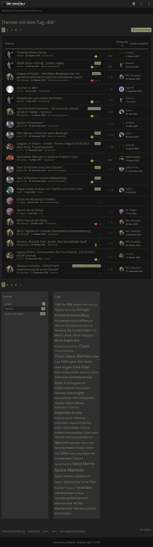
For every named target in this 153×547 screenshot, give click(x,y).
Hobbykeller (86, 398)
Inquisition (62, 423)
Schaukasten (47, 55)
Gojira (129, 110)
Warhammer (79, 498)
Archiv (40, 192)
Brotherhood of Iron (66, 346)
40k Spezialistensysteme (58, 80)
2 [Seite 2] (7, 29)
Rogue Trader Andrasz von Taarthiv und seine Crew (49, 189)
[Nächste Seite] (21, 30)
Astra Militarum (82, 321)
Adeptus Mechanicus (85, 304)
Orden (90, 448)
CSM (64, 361)
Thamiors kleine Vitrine (32, 52)
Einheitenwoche (81, 377)
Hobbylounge (44, 91)
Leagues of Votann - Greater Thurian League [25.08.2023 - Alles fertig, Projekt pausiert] (54, 145)
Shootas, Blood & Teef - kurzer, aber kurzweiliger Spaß (52, 241)
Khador (75, 428)
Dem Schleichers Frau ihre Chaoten (39, 167)
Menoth (60, 437)
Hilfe (75, 398)
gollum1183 (22, 126)
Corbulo (130, 52)
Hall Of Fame (49, 150)
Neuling (60, 448)
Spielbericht (82, 476)
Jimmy (86, 423)
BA (63, 325)
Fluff (67, 383)
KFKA (66, 428)
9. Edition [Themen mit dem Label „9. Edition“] (96, 266)
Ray (79, 453)
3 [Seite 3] (11, 29)
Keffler (58, 428)
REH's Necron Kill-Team (32, 220)
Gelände (60, 393)
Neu (91, 443)
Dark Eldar (81, 367)
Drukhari (93, 372)
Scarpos (20, 91)
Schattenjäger (63, 458)
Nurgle (80, 448)
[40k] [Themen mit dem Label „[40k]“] (98, 63)
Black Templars (84, 335)
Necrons (61, 442)
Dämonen (62, 377)
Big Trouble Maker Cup (82, 330)
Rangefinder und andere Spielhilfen (39, 98)
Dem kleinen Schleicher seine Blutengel (42, 133)
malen (94, 432)
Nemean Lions (78, 443)
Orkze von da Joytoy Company (36, 199)
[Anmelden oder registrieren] (141, 4)
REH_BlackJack (23, 80)
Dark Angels (63, 367)
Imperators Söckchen (67, 407)
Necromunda (73, 437)
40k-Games (52, 244)
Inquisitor (75, 423)
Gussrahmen (63, 398)
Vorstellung (62, 498)
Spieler (59, 482)
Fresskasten (82, 388)
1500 (58, 304)
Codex (95, 356)
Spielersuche (71, 482)
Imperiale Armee (68, 412)
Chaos (84, 345)
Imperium (54, 272)
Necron (88, 437)
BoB (76, 340)
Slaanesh (78, 458)
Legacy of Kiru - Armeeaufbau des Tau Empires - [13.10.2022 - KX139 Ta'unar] (56, 253)
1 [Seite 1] (3, 29)
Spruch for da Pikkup (30, 210)
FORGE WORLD (64, 388)
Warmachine (87, 508)
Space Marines (69, 470)
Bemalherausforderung (78, 325)
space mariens (63, 464)
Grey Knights (75, 393)
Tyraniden (84, 487)
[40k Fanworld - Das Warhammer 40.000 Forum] (13, 4)
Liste (87, 432)
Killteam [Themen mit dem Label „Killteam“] (96, 73)
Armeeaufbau (77, 315)
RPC (93, 453)
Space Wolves (64, 476)
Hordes (59, 403)
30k (64, 304)
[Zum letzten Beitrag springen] (121, 54)
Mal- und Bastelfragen (49, 202)
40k (69, 304)
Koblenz (60, 432)
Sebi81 (20, 192)
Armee (60, 315)
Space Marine (83, 463)
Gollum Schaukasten (30, 123)
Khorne (85, 428)
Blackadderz (22, 160)
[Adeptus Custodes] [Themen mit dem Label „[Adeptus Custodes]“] (81, 266)
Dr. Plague (21, 202)
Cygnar (72, 361)
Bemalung (60, 330)
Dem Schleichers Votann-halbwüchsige (42, 178)
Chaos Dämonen (64, 351)
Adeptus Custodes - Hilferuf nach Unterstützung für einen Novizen (38, 267)
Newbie (70, 448)
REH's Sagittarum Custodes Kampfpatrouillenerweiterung (53, 231)
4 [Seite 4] (16, 29)
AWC (58, 325)
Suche (85, 482)
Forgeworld (77, 383)
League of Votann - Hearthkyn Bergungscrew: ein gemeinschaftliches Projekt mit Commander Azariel (50, 75)
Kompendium (74, 432)
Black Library (64, 335)
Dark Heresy (62, 372)
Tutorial (70, 488)
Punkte (73, 453)
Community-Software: (76, 542)
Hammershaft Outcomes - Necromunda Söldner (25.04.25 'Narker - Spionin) (48, 110)
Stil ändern (145, 529)
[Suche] (134, 4)
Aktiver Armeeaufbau (50, 66)
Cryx (57, 361)
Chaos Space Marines (72, 356)
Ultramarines (64, 493)
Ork (57, 453)
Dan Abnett (85, 361)
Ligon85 (130, 87)
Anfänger (83, 309)
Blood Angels (64, 340)
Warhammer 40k (66, 508)
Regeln (86, 453)
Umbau (79, 493)
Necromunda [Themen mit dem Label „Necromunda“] (94, 108)
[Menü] (149, 4)
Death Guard (79, 372)
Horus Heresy (74, 403)
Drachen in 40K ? (27, 88)
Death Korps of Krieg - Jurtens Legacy (40, 63)
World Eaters (63, 513)
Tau (92, 481)
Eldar (59, 382)
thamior (20, 55)
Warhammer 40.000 (69, 503)
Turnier (60, 488)
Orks (41, 213)
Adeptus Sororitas (65, 309)
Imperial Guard (63, 418)
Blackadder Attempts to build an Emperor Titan (47, 157)
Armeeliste (62, 321)
